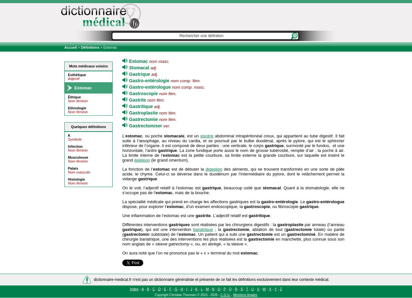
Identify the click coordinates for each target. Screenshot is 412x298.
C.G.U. (225, 295)
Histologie (76, 179)
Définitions (90, 47)
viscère (206, 136)
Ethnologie (77, 108)
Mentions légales (245, 295)
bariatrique (203, 229)
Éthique (74, 97)
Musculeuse (78, 157)
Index (134, 289)
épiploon (142, 160)
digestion (214, 169)
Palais (73, 168)
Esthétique (77, 75)
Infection (75, 146)
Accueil (71, 47)
